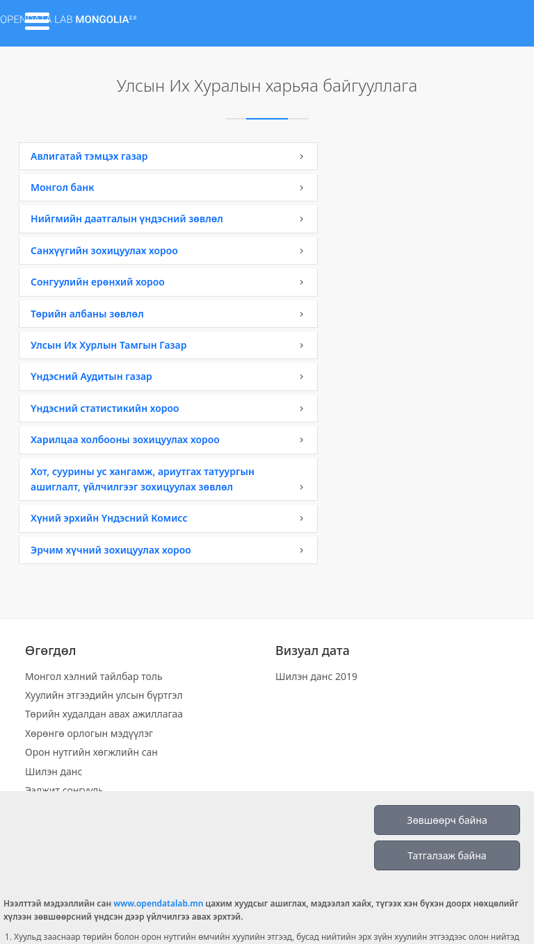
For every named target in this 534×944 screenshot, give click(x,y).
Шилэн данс (53, 771)
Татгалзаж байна (446, 855)
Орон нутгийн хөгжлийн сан (91, 752)
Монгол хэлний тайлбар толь (94, 676)
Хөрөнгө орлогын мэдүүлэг (89, 733)
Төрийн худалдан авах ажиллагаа (104, 713)
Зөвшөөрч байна (447, 820)
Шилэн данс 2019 (316, 676)
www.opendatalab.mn (158, 903)
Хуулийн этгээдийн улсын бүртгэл (104, 695)
